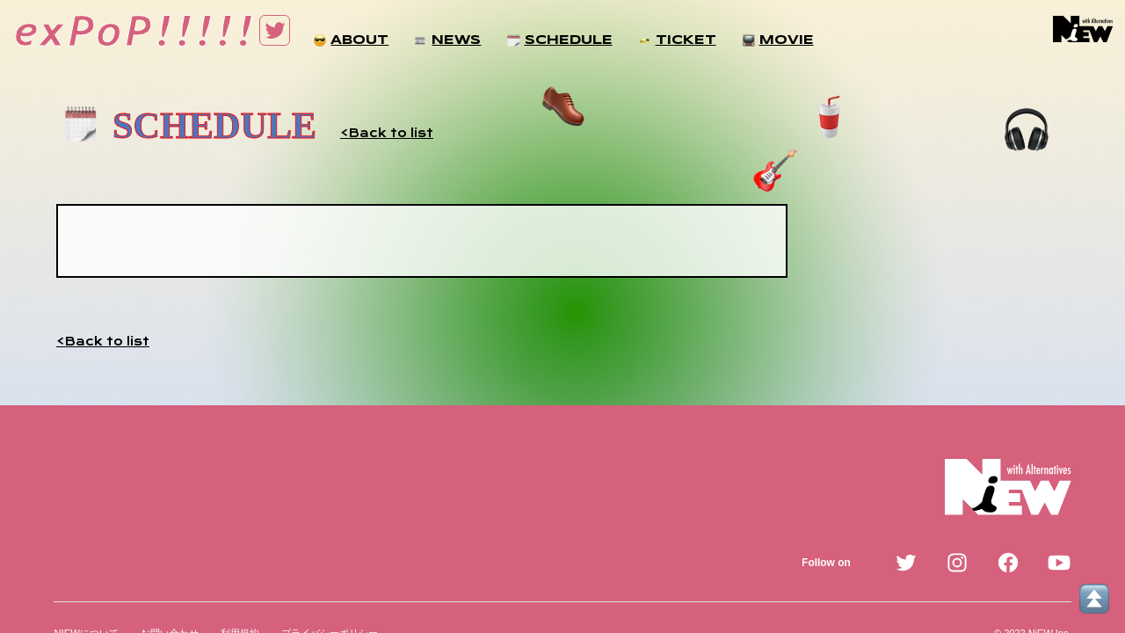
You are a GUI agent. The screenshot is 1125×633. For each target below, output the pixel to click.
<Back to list (386, 133)
